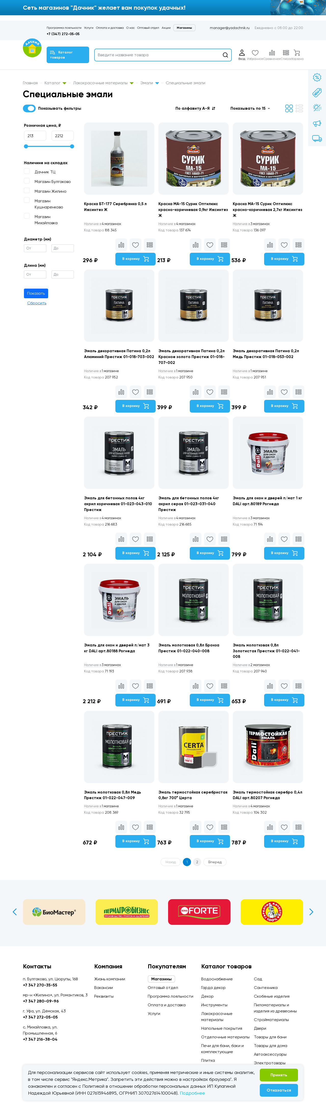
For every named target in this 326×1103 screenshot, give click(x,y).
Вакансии (103, 987)
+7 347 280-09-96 (41, 1001)
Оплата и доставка (110, 28)
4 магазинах (104, 224)
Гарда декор (213, 987)
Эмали (149, 82)
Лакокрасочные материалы (103, 82)
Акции (166, 28)
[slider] (26, 146)
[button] (195, 108)
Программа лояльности (64, 28)
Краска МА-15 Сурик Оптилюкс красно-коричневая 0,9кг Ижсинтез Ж (190, 210)
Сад (258, 979)
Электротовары (270, 1062)
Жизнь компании (109, 979)
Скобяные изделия (272, 996)
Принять (278, 1074)
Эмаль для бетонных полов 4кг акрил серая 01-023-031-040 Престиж (190, 507)
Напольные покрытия (221, 1028)
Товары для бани (270, 1037)
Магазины (184, 28)
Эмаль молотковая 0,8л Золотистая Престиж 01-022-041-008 (268, 656)
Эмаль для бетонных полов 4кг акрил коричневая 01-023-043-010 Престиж (116, 507)
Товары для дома (270, 1045)
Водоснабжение (217, 979)
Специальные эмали (185, 82)
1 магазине (102, 373)
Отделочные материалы (225, 1037)
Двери (260, 1028)
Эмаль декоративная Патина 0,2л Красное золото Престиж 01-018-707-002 (193, 358)
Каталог (55, 82)
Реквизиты (104, 996)
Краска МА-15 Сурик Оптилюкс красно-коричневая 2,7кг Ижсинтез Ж (265, 210)
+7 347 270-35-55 (40, 985)
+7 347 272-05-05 (40, 1017)
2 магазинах (253, 671)
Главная (30, 82)
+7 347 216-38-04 (40, 1039)
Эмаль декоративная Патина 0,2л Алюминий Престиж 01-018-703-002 (118, 358)
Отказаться (279, 1090)
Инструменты (214, 1004)
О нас (130, 28)
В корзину (134, 260)
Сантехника (266, 987)
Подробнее (192, 1093)
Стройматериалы (271, 1019)
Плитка (208, 1060)
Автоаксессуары (270, 1054)
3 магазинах (253, 224)
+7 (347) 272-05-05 (63, 34)
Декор (207, 996)
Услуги (88, 28)
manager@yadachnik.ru (230, 28)
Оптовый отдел (148, 28)
